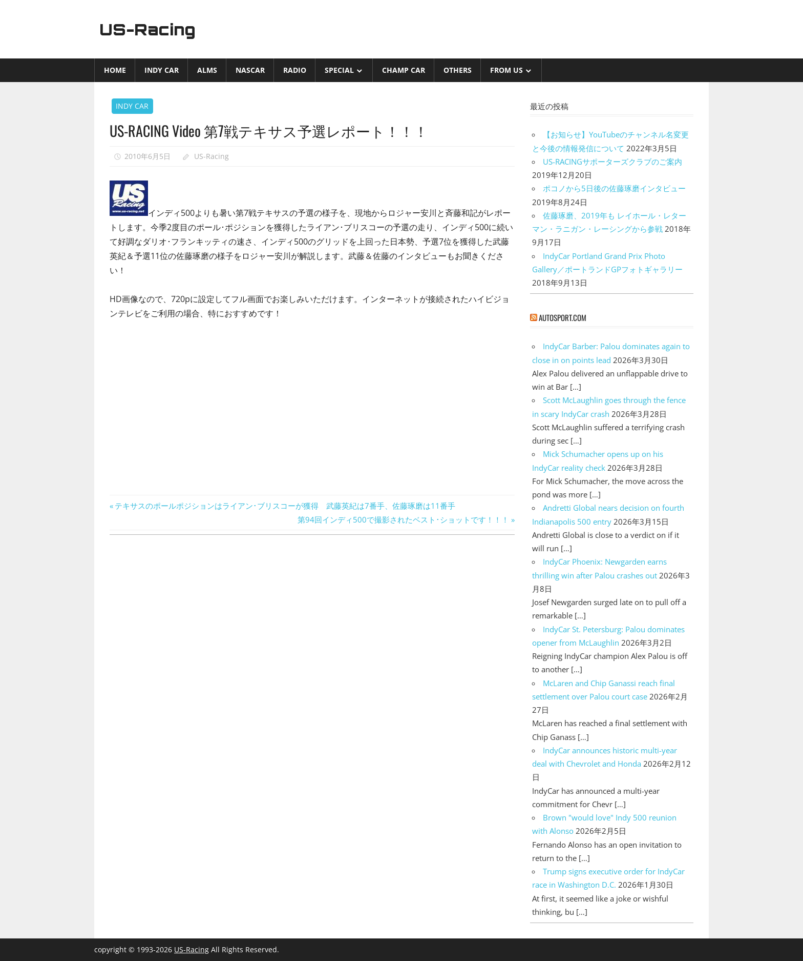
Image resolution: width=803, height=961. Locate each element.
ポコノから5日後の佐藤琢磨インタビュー (614, 188)
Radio (294, 70)
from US (506, 70)
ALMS (207, 70)
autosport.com (562, 317)
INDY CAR (161, 70)
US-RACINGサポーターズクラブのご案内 (612, 161)
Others (457, 70)
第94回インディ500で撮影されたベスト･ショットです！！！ (403, 519)
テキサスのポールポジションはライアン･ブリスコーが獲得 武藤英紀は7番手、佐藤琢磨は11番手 (284, 505)
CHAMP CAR (403, 70)
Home (115, 70)
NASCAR (250, 70)
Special (339, 70)
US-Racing (149, 29)
